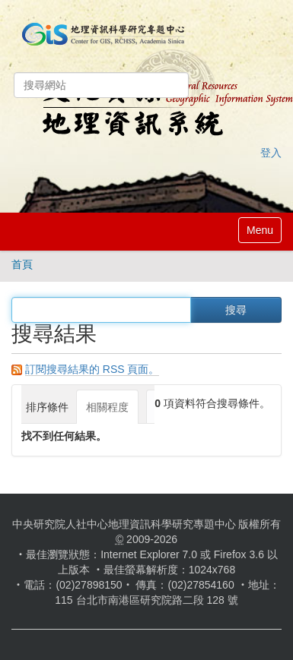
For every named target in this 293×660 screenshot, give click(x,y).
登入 (271, 153)
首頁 (22, 264)
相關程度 (107, 407)
